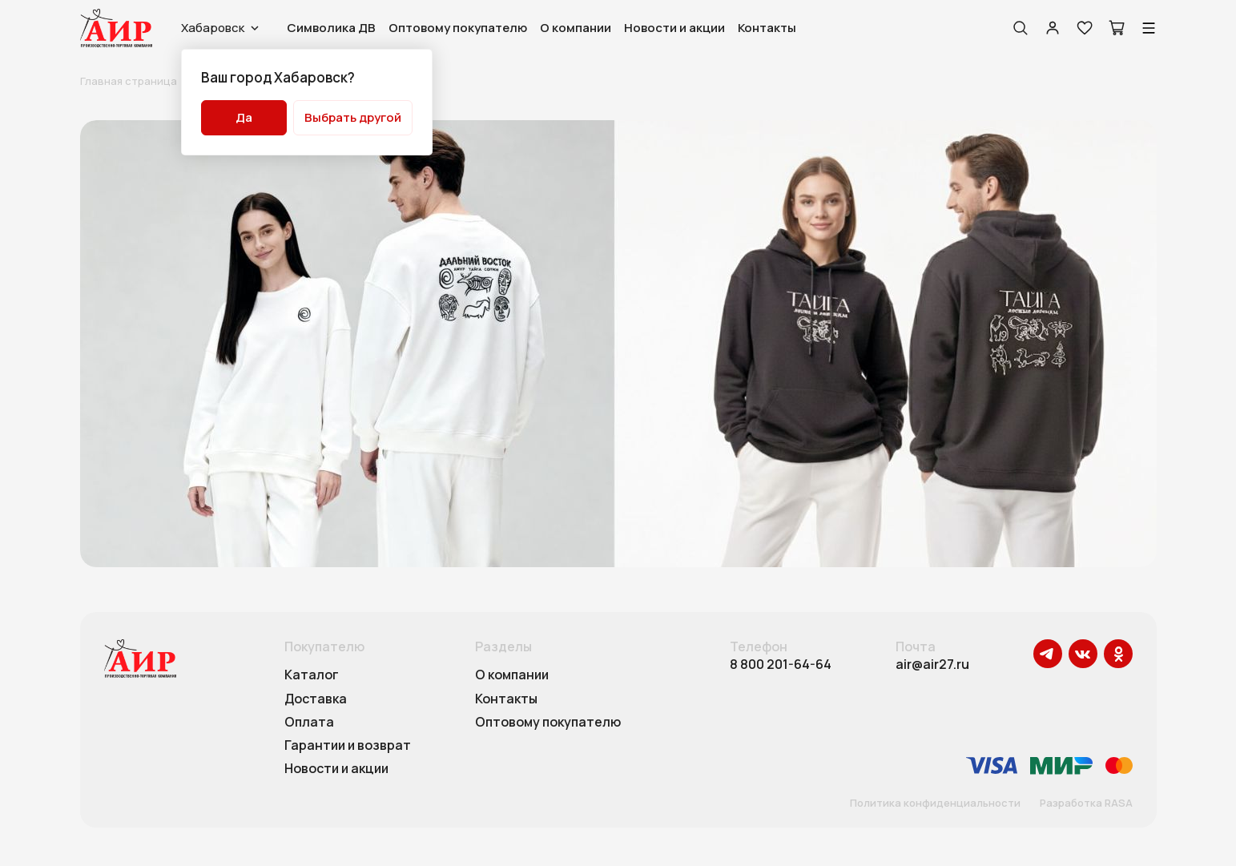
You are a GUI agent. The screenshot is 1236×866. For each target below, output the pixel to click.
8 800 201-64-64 (780, 664)
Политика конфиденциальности (935, 803)
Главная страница (128, 81)
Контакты (767, 27)
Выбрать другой (352, 117)
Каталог (311, 675)
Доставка (315, 699)
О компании (575, 27)
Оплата (309, 723)
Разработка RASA (1086, 803)
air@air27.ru (932, 664)
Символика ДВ (331, 27)
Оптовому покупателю (458, 27)
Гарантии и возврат (347, 746)
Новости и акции (674, 27)
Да (244, 117)
